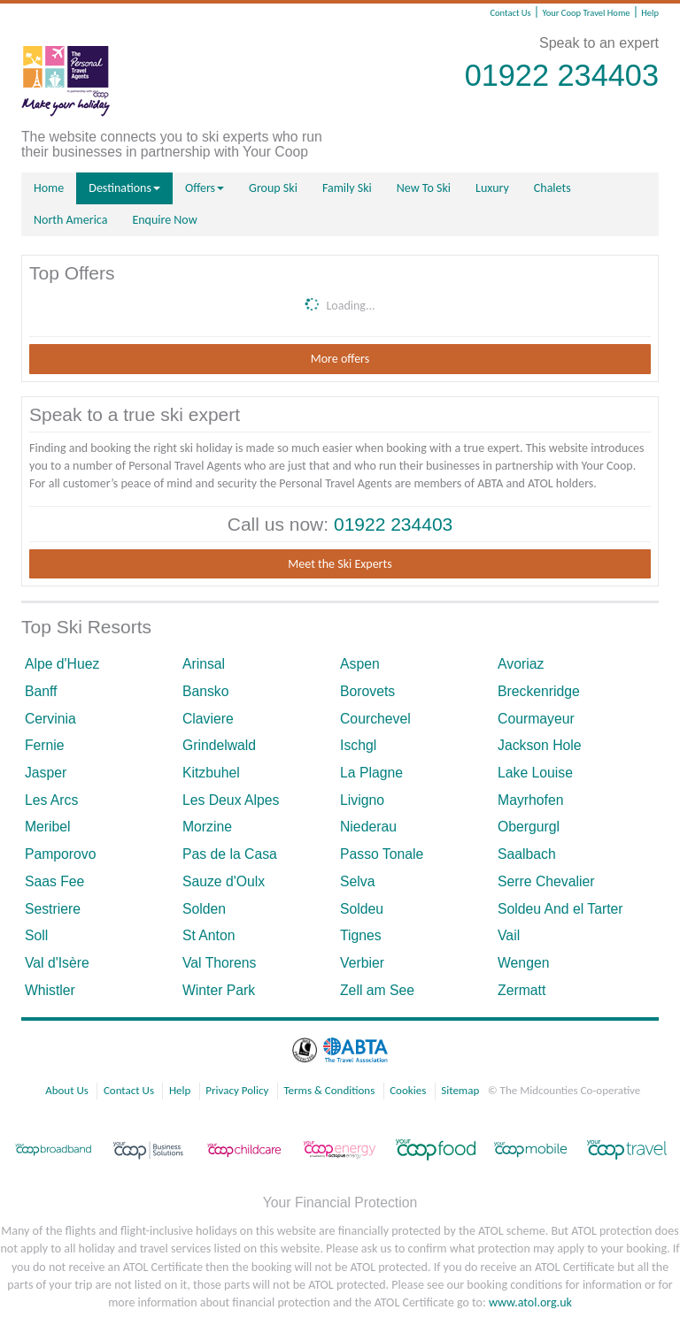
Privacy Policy (236, 1090)
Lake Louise (535, 772)
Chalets (552, 187)
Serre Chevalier (546, 881)
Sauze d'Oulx (223, 881)
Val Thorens (219, 962)
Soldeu (361, 908)
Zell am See (377, 990)
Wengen (523, 962)
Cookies (408, 1090)
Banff (41, 691)
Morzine (207, 826)
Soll (36, 935)
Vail (509, 935)
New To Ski (424, 187)
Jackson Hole (540, 745)
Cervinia (50, 718)
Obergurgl (529, 826)
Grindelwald (219, 745)
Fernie (45, 745)
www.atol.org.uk (530, 1302)
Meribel (48, 826)
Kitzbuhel (211, 772)
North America (70, 219)
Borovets (367, 691)
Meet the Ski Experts (339, 563)
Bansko (205, 691)
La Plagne (371, 772)
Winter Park (218, 990)
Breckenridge (539, 691)
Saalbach (527, 854)
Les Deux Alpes (230, 800)
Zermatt (521, 990)
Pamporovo (61, 854)
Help (650, 13)
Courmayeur (536, 718)
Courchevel (375, 718)
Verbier (362, 962)
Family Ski (347, 187)
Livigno (362, 800)
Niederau (368, 826)
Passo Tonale (381, 854)
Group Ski (273, 187)
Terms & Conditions (329, 1090)
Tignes (361, 935)
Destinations (124, 187)
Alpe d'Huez (62, 663)
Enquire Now (164, 219)
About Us (67, 1090)
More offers (340, 358)
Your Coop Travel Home (586, 13)
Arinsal (203, 663)
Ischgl (358, 745)
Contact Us (510, 13)
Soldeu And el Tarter (560, 908)
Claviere (208, 718)
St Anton (209, 935)
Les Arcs (51, 800)
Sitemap (460, 1090)
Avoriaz (521, 663)
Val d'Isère (57, 962)
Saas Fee (54, 881)
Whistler (50, 990)
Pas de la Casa (229, 854)
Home (49, 187)
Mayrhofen (530, 800)
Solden (204, 908)
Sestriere (53, 908)
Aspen (360, 663)
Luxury (492, 187)
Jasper (45, 772)
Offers (204, 187)
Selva (357, 881)
